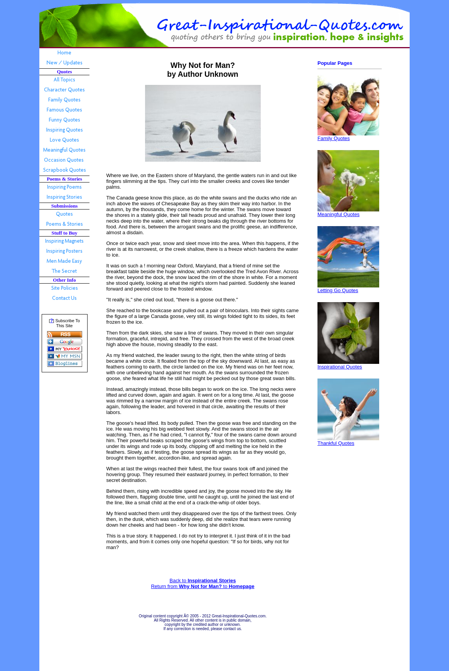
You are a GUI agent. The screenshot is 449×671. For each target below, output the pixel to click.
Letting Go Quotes (337, 290)
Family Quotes (333, 138)
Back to (203, 580)
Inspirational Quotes (339, 367)
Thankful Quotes (335, 443)
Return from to (202, 586)
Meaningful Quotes (338, 214)
